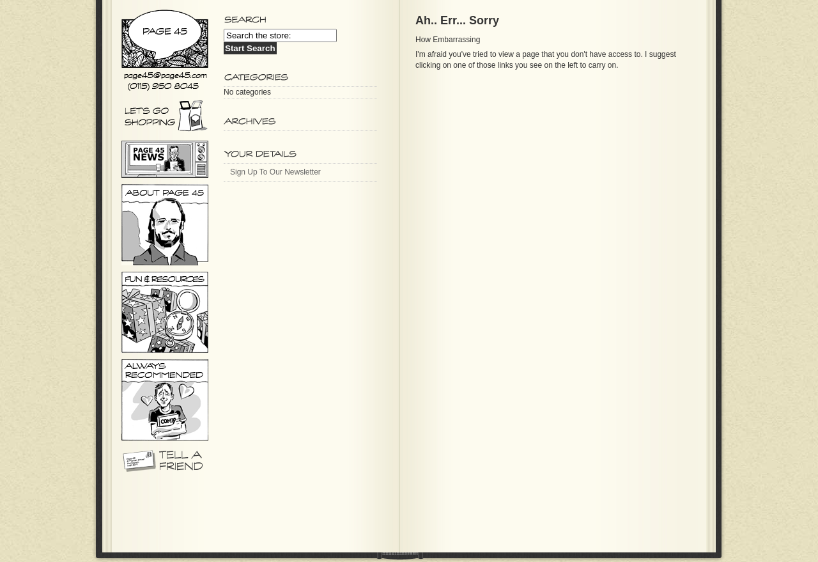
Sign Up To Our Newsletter (275, 172)
